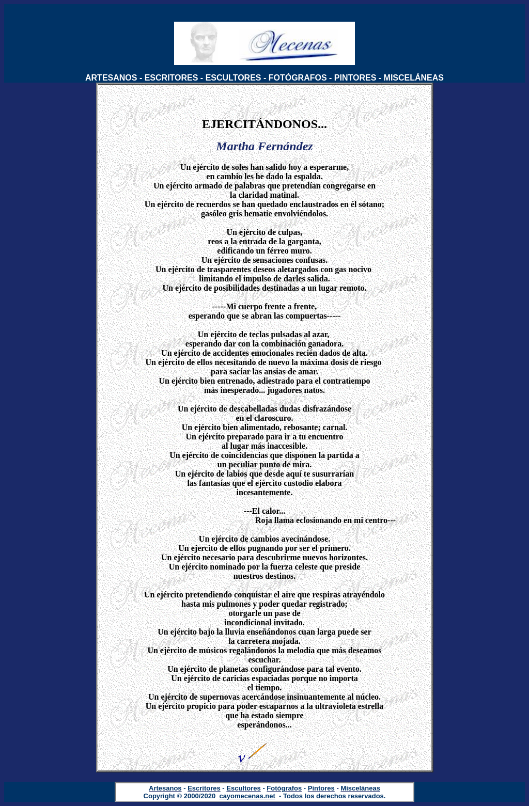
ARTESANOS (111, 77)
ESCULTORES (233, 77)
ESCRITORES (171, 77)
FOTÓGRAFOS (298, 77)
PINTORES (355, 77)
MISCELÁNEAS (414, 77)
